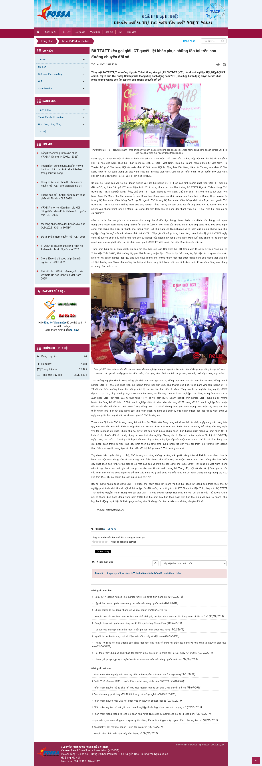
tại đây (74, 329)
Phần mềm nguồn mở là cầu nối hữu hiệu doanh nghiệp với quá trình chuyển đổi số (140, 687)
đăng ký (48, 322)
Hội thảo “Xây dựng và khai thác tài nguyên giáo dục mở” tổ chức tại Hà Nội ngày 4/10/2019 (146, 653)
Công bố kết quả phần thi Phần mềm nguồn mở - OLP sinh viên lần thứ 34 (61, 184)
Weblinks (95, 32)
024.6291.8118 (82, 761)
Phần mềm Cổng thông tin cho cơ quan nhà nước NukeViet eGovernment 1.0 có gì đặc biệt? (144, 714)
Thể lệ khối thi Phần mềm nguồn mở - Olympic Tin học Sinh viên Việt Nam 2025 (62, 275)
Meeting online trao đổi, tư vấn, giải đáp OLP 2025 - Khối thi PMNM (63, 226)
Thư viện (42, 131)
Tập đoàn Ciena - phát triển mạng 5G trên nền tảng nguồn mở (129, 603)
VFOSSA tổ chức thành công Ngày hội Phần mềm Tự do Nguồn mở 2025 (62, 247)
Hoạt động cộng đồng (49, 124)
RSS (120, 32)
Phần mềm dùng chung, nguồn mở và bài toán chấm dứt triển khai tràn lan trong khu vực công (62, 169)
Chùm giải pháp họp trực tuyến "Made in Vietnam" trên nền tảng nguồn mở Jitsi (138, 659)
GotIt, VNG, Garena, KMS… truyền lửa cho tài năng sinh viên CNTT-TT (131, 681)
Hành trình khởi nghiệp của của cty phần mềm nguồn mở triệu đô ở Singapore (137, 674)
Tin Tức (65, 32)
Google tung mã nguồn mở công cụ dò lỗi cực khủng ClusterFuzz (130, 623)
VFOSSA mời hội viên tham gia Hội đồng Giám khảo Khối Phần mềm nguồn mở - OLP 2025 (63, 211)
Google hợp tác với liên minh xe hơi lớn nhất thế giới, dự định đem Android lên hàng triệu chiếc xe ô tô (151, 616)
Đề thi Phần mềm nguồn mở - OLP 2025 (63, 236)
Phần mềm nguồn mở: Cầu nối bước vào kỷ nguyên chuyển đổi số (130, 700)
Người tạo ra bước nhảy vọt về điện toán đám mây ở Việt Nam (129, 636)
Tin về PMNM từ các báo (51, 117)
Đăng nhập (189, 40)
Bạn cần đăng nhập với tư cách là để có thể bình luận (138, 573)
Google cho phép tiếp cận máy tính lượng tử (118, 733)
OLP (40, 81)
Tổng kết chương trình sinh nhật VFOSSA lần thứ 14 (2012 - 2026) (59, 155)
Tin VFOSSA (44, 110)
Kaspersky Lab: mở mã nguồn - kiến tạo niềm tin (120, 727)
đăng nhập (60, 322)
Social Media (45, 88)
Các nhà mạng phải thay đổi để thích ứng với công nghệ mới (127, 694)
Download (80, 32)
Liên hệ (109, 32)
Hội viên (131, 32)
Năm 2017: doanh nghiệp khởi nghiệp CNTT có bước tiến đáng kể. (131, 597)
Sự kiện (42, 67)
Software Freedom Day (50, 74)
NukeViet (192, 744)
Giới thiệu (50, 32)
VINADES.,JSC (218, 744)
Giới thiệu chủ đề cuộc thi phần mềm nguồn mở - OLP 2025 (61, 260)
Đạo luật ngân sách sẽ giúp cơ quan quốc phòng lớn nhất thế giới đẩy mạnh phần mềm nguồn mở (148, 720)
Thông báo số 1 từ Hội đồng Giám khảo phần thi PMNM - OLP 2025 (63, 196)
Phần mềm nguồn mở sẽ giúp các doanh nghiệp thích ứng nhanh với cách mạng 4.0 (140, 707)
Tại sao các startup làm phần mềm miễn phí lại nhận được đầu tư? (132, 629)
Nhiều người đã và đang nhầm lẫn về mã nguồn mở (123, 610)
